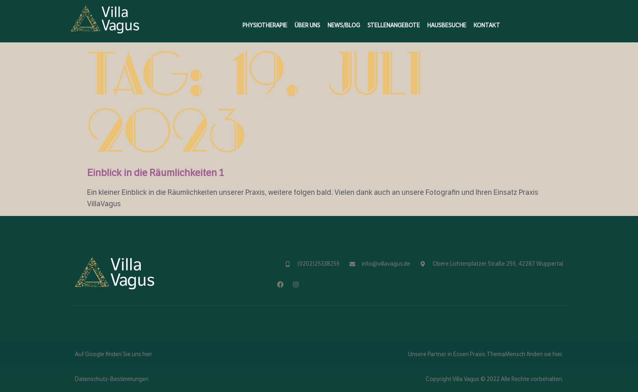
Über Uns (307, 25)
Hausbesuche (446, 25)
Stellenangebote (393, 25)
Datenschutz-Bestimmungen (112, 379)
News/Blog (344, 25)
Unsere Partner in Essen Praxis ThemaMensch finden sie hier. (485, 354)
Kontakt (487, 25)
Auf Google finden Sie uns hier (113, 354)
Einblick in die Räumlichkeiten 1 (155, 172)
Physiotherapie (265, 25)
